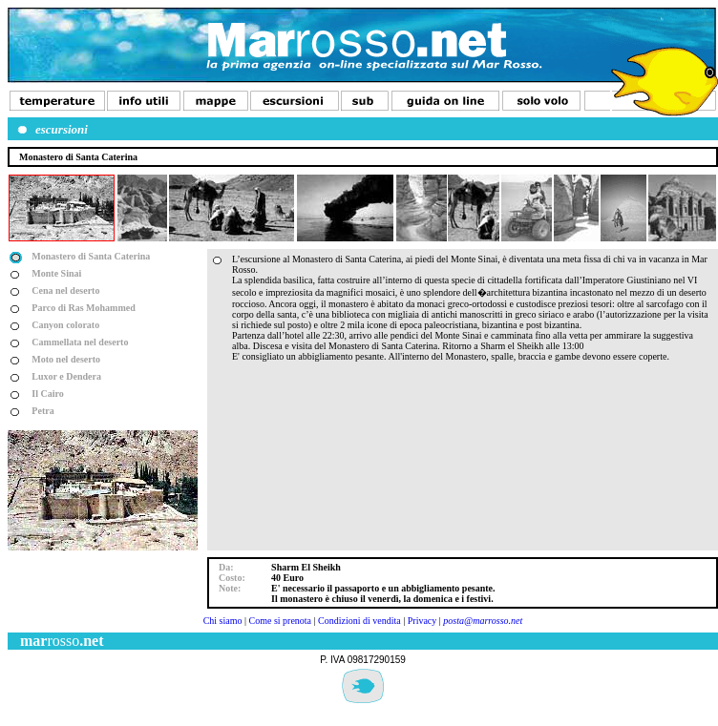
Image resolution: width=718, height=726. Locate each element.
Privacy (422, 620)
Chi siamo (223, 620)
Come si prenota (280, 620)
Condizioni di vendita (359, 620)
